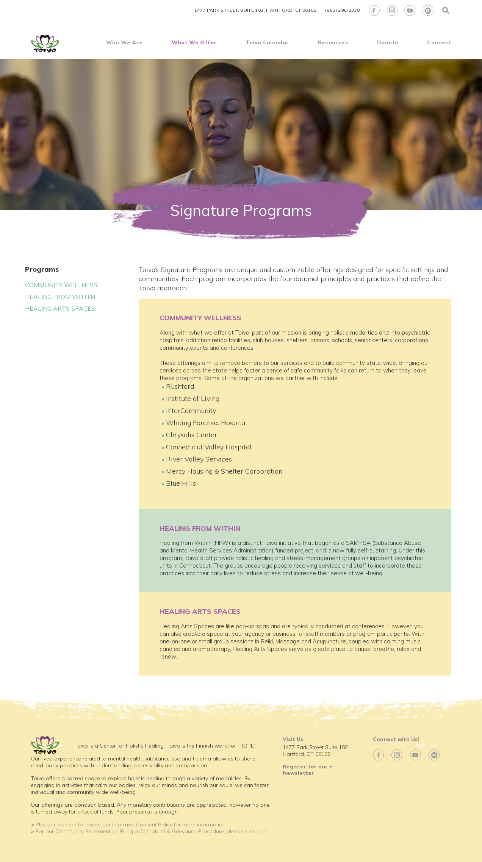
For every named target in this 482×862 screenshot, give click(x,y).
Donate (387, 42)
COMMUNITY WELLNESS (61, 285)
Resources (333, 42)
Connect (439, 42)
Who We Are (124, 42)
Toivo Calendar (267, 42)
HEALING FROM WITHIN (60, 296)
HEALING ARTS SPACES (60, 308)
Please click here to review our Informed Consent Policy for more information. (131, 824)
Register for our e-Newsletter (309, 769)
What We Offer (194, 42)
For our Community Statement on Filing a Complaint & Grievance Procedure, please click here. (152, 831)
